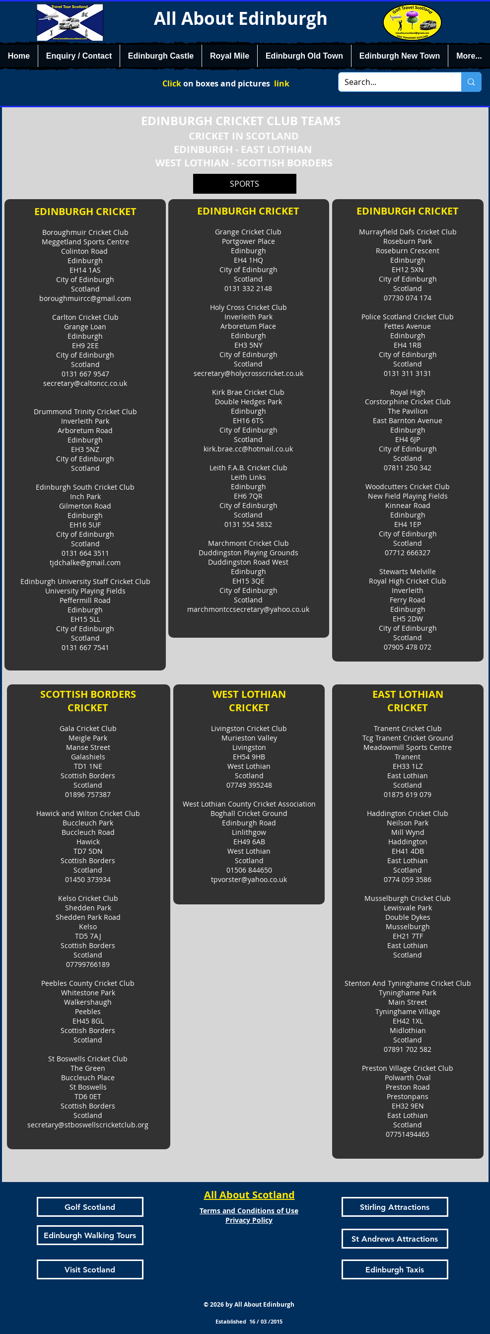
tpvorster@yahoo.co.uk (249, 879)
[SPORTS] (244, 184)
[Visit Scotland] (90, 1269)
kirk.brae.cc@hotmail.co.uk (248, 448)
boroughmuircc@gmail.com (85, 298)
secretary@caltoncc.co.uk (85, 383)
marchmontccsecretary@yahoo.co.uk (248, 609)
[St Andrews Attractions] (395, 1239)
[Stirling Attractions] (395, 1207)
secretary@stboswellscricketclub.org (87, 1124)
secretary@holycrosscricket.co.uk (248, 373)
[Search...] (393, 82)
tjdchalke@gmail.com (85, 562)
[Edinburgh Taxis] (395, 1269)
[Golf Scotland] (90, 1207)
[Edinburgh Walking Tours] (90, 1235)
